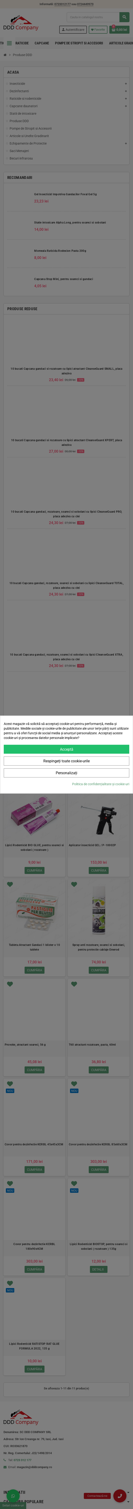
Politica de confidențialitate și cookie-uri (100, 784)
